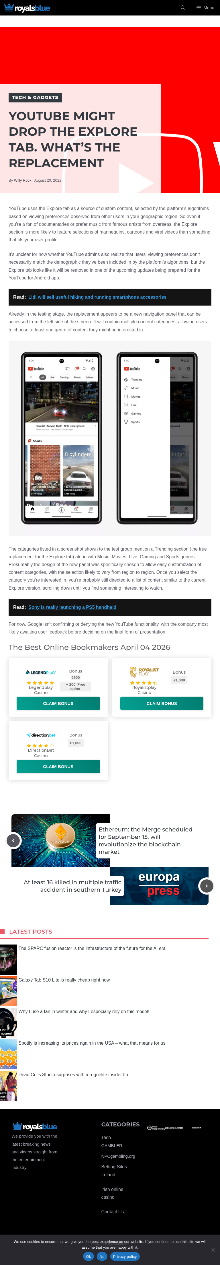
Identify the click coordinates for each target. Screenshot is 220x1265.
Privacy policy (125, 1256)
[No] (213, 1250)
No (102, 1256)
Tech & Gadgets (35, 97)
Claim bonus (58, 703)
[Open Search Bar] (183, 7)
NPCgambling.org (118, 1156)
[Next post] (206, 886)
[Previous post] (13, 840)
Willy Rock (23, 180)
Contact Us (112, 1211)
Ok (88, 1256)
